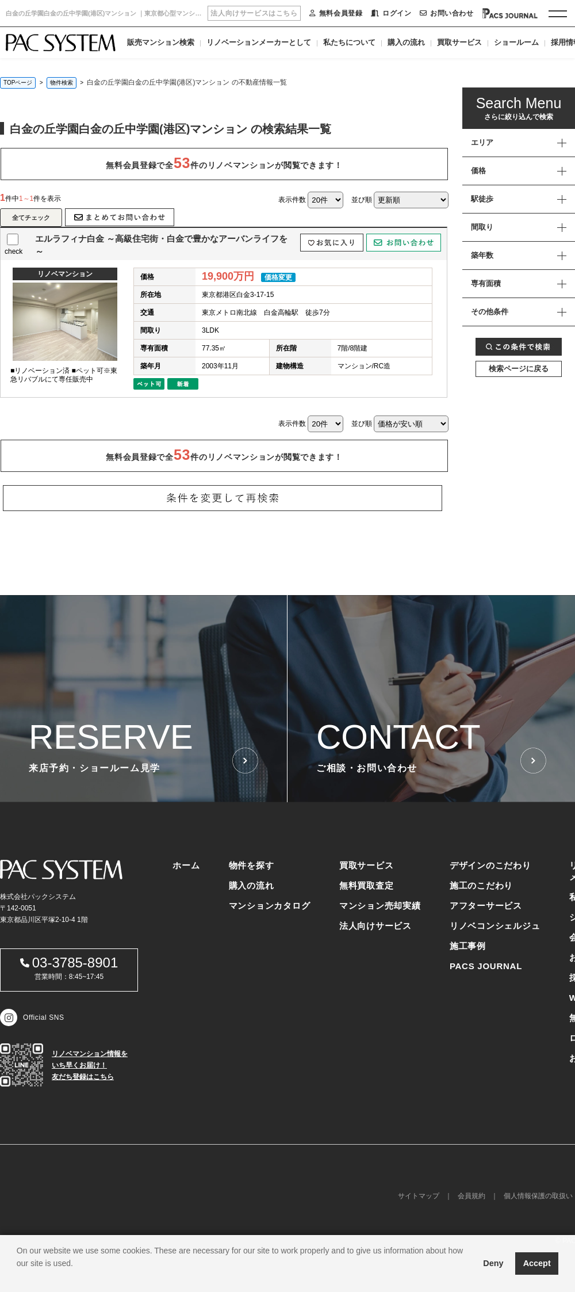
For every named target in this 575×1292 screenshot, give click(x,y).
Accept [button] (537, 1263)
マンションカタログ (269, 905)
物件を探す (251, 865)
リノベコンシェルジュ (495, 926)
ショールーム (516, 42)
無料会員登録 (335, 13)
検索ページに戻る (519, 368)
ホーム (186, 865)
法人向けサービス (375, 926)
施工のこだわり (481, 885)
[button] (18, 1277)
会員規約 (471, 1196)
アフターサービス (486, 905)
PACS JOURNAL (486, 966)
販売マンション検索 (160, 42)
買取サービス (459, 42)
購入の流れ (406, 42)
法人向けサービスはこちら (253, 13)
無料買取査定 (366, 885)
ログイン (391, 13)
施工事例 (468, 946)
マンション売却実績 (380, 905)
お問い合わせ (446, 13)
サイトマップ (418, 1196)
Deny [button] (493, 1263)
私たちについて (349, 42)
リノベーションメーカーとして (258, 42)
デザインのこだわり (490, 865)
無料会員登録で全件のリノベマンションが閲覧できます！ (224, 163)
